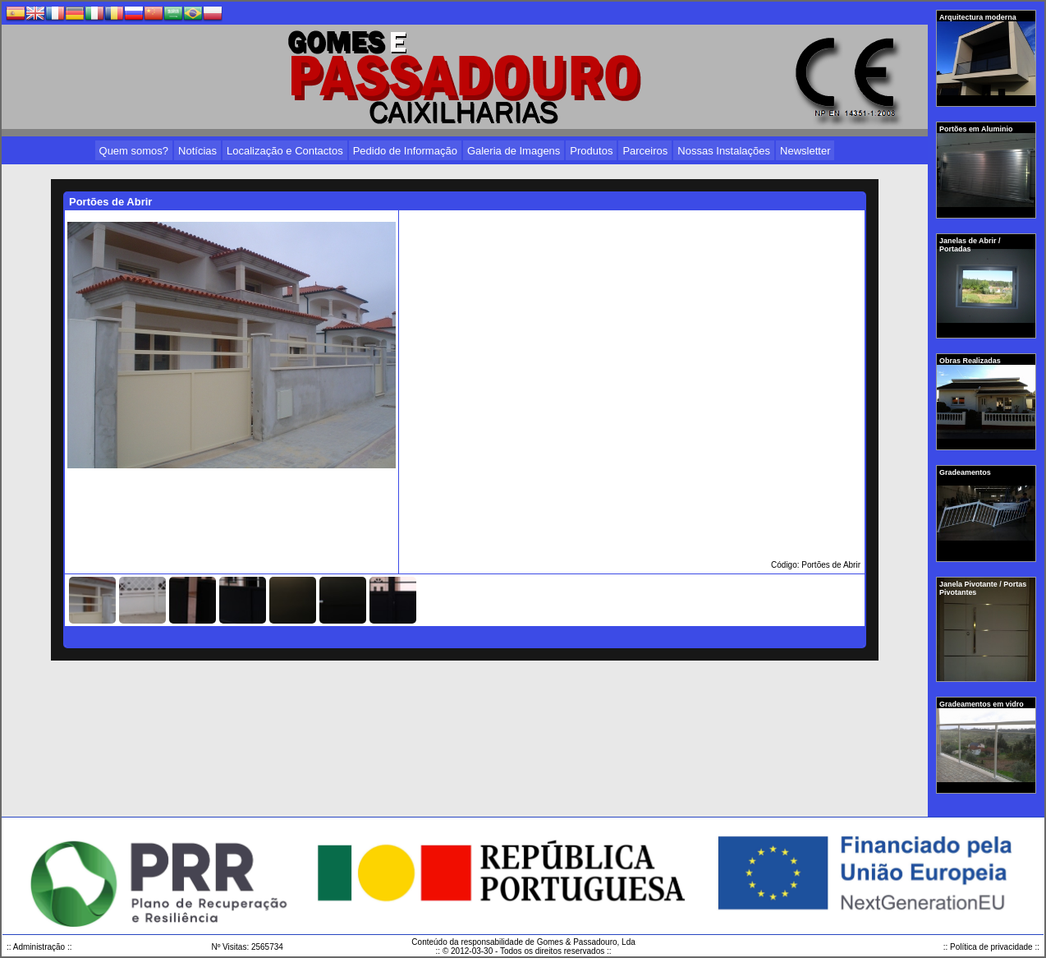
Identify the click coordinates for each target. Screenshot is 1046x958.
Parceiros (645, 151)
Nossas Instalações (723, 151)
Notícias (197, 151)
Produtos (591, 151)
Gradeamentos (966, 472)
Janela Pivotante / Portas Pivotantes (982, 588)
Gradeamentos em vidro (982, 704)
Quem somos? (134, 151)
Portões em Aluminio (977, 129)
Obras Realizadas (970, 361)
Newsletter (805, 151)
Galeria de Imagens (513, 151)
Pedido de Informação (405, 151)
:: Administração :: (39, 946)
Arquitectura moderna (978, 17)
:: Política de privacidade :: (991, 946)
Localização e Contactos (285, 151)
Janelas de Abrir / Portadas (969, 245)
